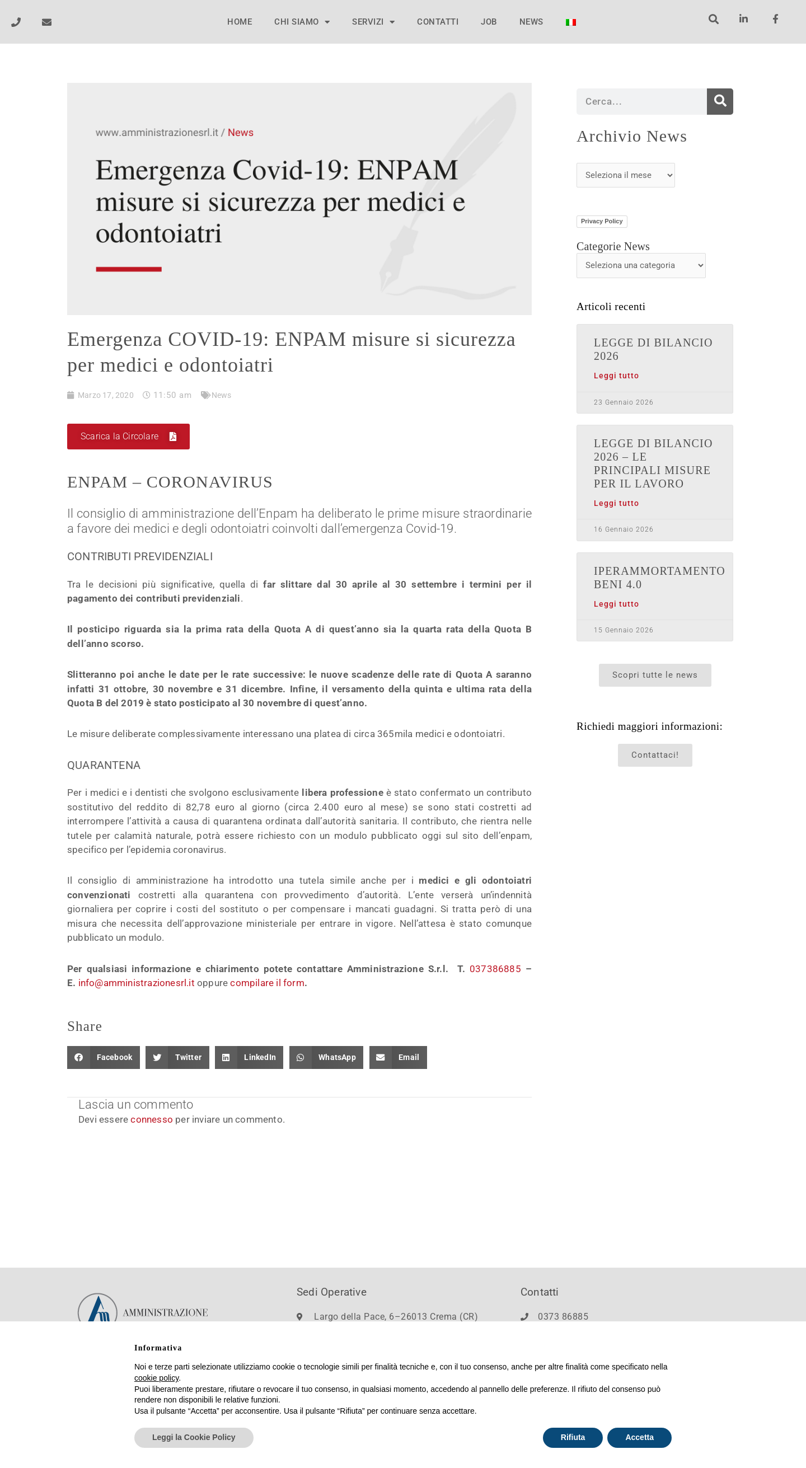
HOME (239, 22)
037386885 (495, 969)
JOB (489, 22)
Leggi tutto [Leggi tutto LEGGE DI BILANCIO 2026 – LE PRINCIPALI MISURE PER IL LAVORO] (616, 503)
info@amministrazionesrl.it (136, 983)
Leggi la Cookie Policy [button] (194, 1437)
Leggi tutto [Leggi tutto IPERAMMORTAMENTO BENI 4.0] (616, 604)
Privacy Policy (602, 221)
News (225, 396)
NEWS (531, 22)
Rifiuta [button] (573, 1437)
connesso (151, 1120)
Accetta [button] (639, 1437)
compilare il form (267, 983)
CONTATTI (437, 22)
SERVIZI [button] (373, 22)
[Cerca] (720, 101)
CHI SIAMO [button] (302, 22)
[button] (713, 19)
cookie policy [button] (156, 1377)
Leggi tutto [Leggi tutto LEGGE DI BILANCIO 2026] (616, 376)
